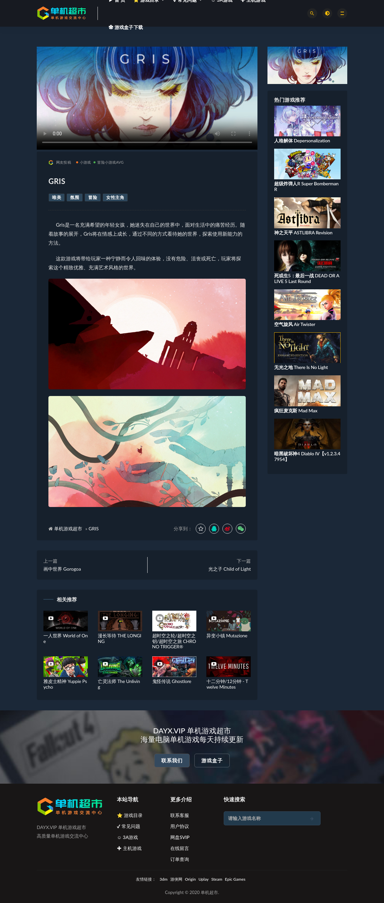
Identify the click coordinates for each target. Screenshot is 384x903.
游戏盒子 (212, 760)
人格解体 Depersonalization (302, 140)
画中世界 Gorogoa (62, 569)
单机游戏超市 (68, 528)
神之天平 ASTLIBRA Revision (303, 232)
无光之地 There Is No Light (301, 367)
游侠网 (176, 879)
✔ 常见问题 (128, 826)
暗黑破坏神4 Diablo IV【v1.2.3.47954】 (307, 456)
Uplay (203, 879)
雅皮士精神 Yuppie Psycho (65, 684)
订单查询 (179, 859)
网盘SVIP (179, 837)
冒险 (92, 197)
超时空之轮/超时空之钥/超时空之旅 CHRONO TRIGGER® (174, 641)
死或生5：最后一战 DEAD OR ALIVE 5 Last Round (306, 278)
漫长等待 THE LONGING (119, 638)
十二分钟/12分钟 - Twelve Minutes (227, 684)
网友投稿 (59, 162)
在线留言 (179, 848)
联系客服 (179, 815)
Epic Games (235, 879)
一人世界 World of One (65, 638)
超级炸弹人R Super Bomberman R (306, 186)
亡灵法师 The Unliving (119, 684)
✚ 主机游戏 (129, 848)
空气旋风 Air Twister (294, 324)
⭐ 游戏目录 (130, 815)
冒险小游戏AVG (108, 162)
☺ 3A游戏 (127, 837)
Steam (216, 879)
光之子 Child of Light (229, 569)
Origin (190, 879)
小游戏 (83, 162)
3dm (164, 879)
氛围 (74, 197)
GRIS (93, 528)
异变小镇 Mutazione (226, 635)
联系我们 (172, 760)
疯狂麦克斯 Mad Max (295, 410)
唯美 (56, 197)
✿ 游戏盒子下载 (126, 27)
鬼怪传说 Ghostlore (171, 681)
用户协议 (179, 826)
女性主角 (115, 197)
